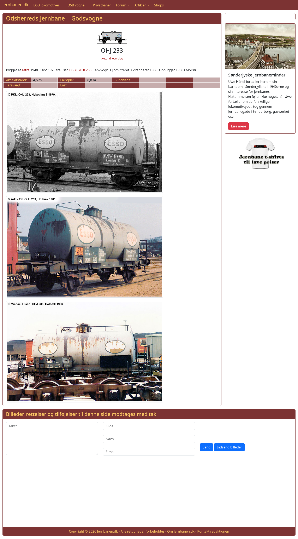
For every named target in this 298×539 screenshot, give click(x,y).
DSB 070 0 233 (80, 70)
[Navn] (149, 439)
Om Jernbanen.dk (181, 531)
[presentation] (231, 430)
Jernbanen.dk (15, 4)
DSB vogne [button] (76, 5)
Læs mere (238, 126)
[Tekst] (52, 438)
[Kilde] (149, 426)
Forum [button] (121, 5)
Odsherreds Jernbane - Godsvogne (54, 18)
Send (206, 447)
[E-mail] (149, 452)
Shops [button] (159, 5)
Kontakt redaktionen (213, 531)
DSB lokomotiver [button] (46, 5)
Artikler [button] (141, 5)
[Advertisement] (149, 495)
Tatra (26, 70)
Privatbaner (102, 5)
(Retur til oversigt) (112, 58)
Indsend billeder (229, 447)
